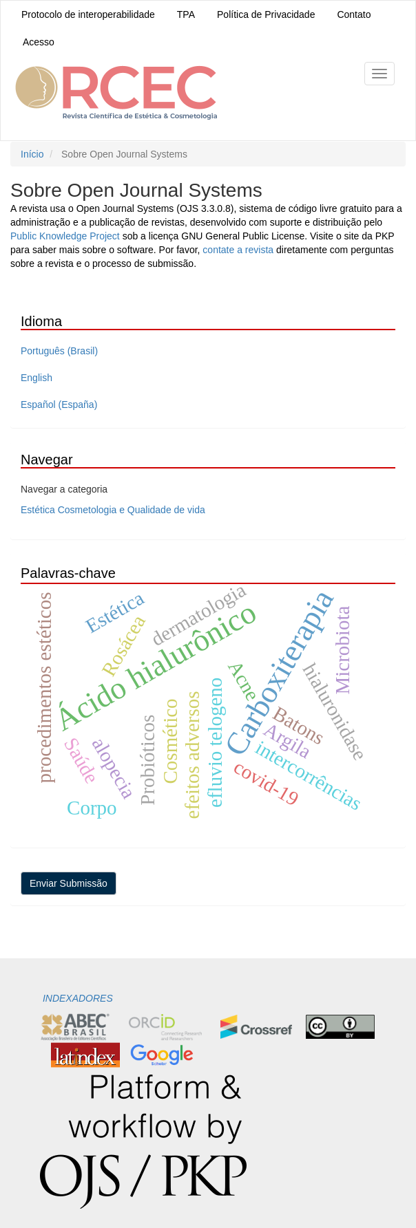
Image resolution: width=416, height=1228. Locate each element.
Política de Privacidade (266, 14)
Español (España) (59, 404)
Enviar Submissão (68, 883)
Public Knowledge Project (65, 235)
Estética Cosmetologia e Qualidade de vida (113, 509)
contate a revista (239, 249)
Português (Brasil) (59, 350)
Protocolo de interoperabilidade (88, 14)
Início (32, 154)
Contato (354, 14)
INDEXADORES (76, 998)
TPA (186, 14)
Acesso (38, 41)
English (36, 377)
